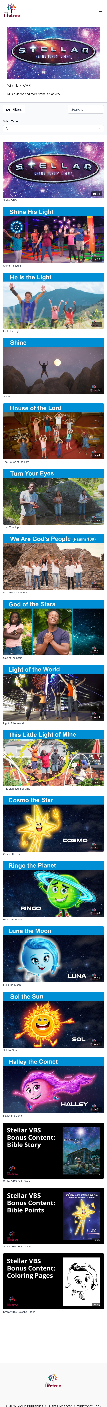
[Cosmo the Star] (53, 854)
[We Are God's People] (53, 593)
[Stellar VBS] (53, 200)
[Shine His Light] (53, 266)
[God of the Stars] (53, 658)
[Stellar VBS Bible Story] (53, 1181)
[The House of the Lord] (53, 462)
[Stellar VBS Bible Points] (53, 1247)
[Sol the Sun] (53, 1050)
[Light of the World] (53, 723)
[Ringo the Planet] (53, 920)
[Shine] (53, 397)
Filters (14, 109)
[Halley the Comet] (53, 1116)
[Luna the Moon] (53, 985)
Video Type (10, 121)
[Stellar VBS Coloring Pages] (53, 1312)
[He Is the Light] (53, 331)
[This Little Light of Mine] (53, 789)
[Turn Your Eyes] (53, 527)
